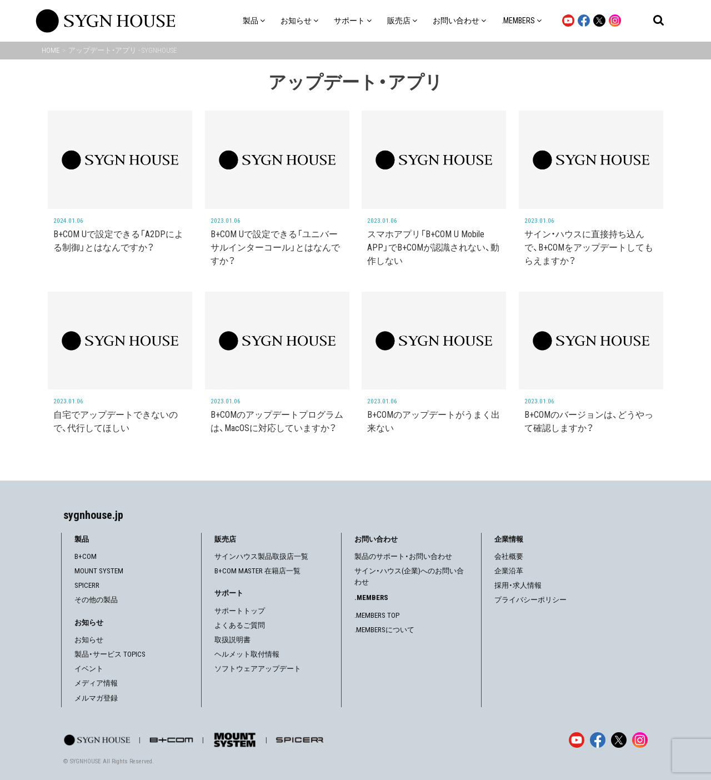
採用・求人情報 (518, 585)
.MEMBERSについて (384, 630)
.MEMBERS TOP (376, 615)
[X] (619, 740)
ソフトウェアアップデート (257, 668)
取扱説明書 (232, 640)
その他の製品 (96, 600)
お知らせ (88, 640)
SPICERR (86, 585)
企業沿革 (508, 571)
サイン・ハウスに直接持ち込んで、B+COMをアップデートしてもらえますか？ (588, 247)
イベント (88, 668)
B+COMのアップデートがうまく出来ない (433, 421)
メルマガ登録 (96, 698)
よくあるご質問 (239, 625)
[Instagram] (640, 740)
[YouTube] (576, 740)
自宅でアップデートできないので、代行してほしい (115, 421)
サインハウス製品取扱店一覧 (261, 556)
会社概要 (508, 556)
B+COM (85, 556)
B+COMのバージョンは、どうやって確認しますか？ (588, 421)
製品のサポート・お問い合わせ (403, 556)
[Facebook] (597, 740)
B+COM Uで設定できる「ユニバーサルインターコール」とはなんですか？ (275, 247)
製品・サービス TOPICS (110, 654)
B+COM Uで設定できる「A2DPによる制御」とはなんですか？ (118, 241)
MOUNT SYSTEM (98, 571)
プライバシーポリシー (530, 600)
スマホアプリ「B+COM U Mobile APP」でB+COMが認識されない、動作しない (433, 247)
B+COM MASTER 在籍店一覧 (257, 571)
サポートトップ (239, 611)
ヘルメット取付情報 (246, 654)
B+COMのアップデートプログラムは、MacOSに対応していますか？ (277, 421)
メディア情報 (96, 683)
